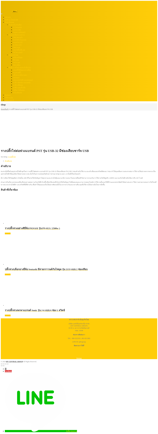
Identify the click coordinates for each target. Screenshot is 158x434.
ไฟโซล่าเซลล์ (17, 52)
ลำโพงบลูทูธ (17, 27)
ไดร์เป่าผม (16, 62)
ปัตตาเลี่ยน (16, 65)
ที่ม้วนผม (16, 60)
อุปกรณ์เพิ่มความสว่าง (17, 35)
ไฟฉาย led (16, 47)
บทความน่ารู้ (9, 100)
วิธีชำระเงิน (9, 97)
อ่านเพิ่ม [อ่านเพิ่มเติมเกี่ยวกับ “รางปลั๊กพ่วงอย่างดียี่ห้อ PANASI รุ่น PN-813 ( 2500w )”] (8, 233)
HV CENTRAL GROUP (14, 361)
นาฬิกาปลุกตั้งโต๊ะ (19, 87)
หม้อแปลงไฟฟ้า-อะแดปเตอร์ (23, 80)
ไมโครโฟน (17, 30)
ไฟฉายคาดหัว (18, 37)
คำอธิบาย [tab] (8, 161)
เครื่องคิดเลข (17, 92)
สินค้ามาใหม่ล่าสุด (11, 19)
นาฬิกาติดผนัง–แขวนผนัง (22, 82)
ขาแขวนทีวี (17, 72)
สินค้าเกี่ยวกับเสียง (15, 25)
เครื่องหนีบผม (17, 57)
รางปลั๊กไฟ (12, 157)
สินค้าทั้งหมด (9, 22)
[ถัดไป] (3, 365)
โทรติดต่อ (8, 371)
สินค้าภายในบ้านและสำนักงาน (20, 67)
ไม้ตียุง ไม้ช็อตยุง (19, 90)
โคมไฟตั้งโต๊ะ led (19, 50)
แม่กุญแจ (16, 77)
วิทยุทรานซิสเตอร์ (19, 32)
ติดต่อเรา (8, 95)
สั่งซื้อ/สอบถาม (71, 431)
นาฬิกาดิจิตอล (18, 85)
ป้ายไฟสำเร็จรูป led (19, 40)
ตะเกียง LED (17, 45)
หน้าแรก (8, 17)
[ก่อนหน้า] (1, 365)
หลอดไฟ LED (17, 42)
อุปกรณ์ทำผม (13, 55)
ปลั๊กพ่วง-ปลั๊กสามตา (20, 75)
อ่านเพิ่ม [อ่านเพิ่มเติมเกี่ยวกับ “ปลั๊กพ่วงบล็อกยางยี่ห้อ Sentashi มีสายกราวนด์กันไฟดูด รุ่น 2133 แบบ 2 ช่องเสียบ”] (8, 274)
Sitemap (79, 358)
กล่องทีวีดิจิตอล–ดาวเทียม (22, 70)
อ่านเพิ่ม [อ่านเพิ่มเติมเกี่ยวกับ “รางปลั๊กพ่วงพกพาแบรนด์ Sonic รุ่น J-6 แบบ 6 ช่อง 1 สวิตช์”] (8, 315)
